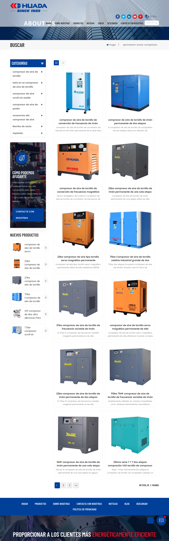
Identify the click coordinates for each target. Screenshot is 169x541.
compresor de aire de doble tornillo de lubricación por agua (101, 509)
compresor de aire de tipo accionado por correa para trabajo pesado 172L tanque (104, 494)
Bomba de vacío (22, 126)
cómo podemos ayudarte (23, 174)
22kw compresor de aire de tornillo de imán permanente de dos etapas (142, 210)
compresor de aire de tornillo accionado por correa (68, 505)
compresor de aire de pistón (25, 107)
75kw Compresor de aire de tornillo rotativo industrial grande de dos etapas (33, 298)
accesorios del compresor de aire (23, 117)
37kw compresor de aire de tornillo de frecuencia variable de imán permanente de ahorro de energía (32, 281)
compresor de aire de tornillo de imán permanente (68, 455)
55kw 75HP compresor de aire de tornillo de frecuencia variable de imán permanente (70, 263)
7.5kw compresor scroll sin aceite (30, 331)
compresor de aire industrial (66, 484)
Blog (127, 359)
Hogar (48, 23)
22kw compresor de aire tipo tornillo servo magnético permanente (106, 158)
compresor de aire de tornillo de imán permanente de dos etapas (106, 105)
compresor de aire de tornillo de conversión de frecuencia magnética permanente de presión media (142, 105)
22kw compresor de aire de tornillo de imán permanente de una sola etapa (70, 158)
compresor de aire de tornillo (25, 74)
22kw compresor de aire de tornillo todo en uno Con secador (32, 265)
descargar (112, 23)
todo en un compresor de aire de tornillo (25, 85)
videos (101, 23)
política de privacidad (84, 364)
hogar (25, 359)
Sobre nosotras (62, 23)
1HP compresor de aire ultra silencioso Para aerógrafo (33, 314)
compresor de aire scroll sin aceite (23, 96)
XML (92, 535)
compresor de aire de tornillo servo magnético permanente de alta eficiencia (32, 248)
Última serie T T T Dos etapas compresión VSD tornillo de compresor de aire (142, 263)
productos (40, 359)
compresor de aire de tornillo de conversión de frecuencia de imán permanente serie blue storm (70, 105)
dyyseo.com (103, 532)
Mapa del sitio (81, 535)
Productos (78, 23)
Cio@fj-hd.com (146, 467)
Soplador (18, 133)
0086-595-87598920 (146, 460)
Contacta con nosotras (132, 23)
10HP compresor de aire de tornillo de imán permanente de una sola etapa (106, 263)
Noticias (90, 23)
